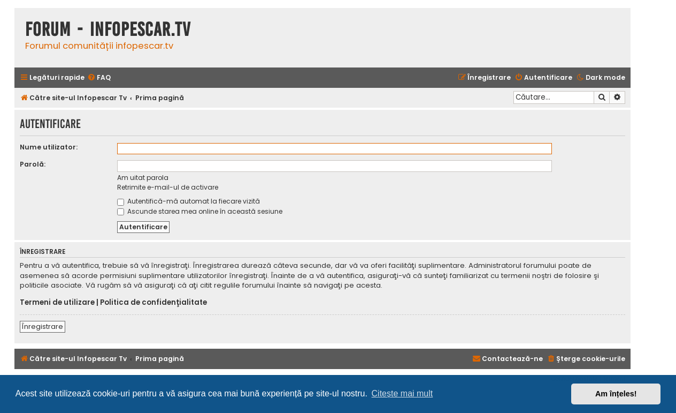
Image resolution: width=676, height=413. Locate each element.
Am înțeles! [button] (616, 393)
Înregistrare (42, 326)
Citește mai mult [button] (402, 393)
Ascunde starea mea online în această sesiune (199, 211)
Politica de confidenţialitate (153, 302)
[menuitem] (99, 78)
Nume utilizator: (49, 147)
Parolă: (32, 164)
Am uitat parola (142, 178)
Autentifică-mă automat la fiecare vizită (188, 201)
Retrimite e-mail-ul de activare (167, 187)
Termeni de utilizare (57, 302)
